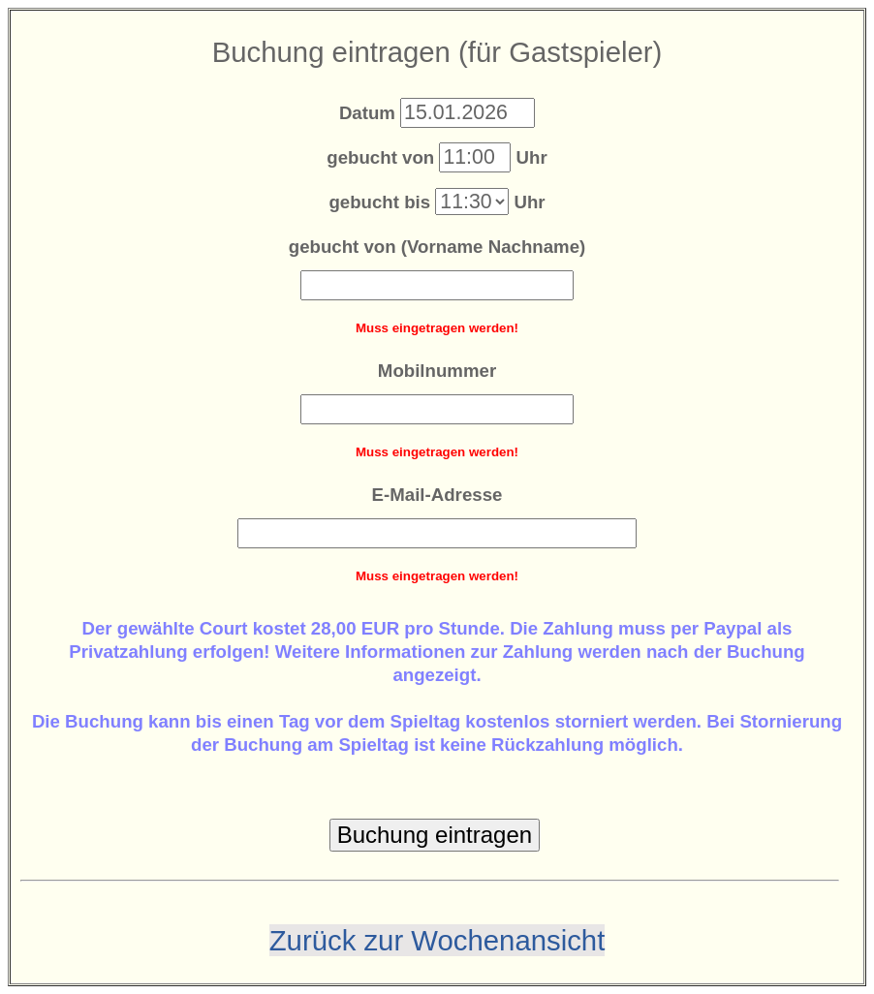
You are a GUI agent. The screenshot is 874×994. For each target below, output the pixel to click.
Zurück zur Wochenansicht (437, 940)
